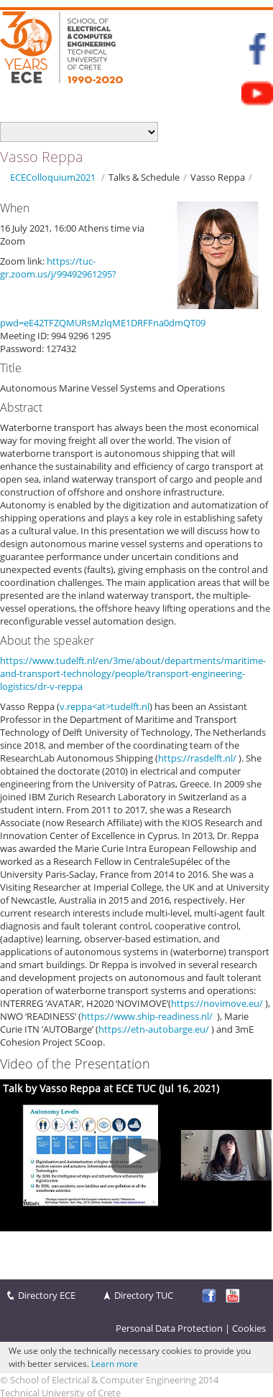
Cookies (249, 1328)
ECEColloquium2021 (53, 177)
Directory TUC (143, 1295)
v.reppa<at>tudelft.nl (104, 706)
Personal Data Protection (169, 1328)
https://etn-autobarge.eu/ (153, 1029)
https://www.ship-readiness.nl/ (147, 1016)
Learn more (114, 1364)
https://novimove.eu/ (217, 1003)
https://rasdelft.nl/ (197, 758)
